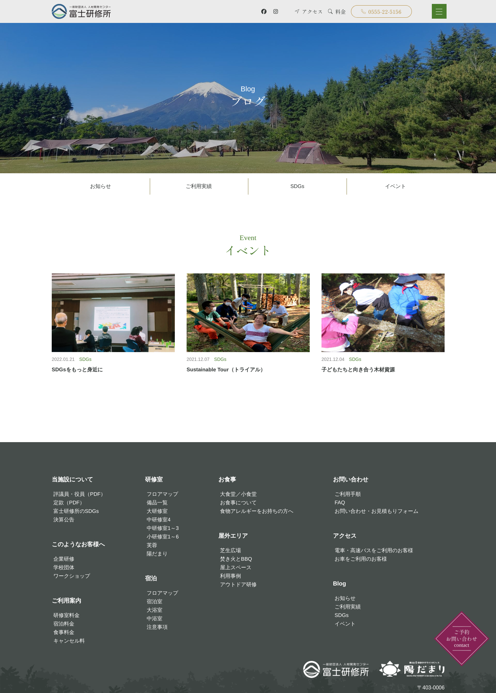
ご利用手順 (347, 494)
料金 (337, 11)
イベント (395, 186)
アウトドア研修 (238, 584)
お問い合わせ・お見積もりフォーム (376, 511)
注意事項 (157, 627)
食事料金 (63, 632)
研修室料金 (66, 615)
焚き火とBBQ (236, 559)
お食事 (227, 479)
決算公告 (63, 519)
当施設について (72, 479)
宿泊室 (154, 601)
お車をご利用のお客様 (360, 559)
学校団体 (63, 567)
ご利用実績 (199, 186)
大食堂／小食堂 (238, 494)
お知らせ (100, 186)
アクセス (309, 11)
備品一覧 (157, 502)
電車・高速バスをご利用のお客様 (373, 550)
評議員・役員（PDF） (79, 494)
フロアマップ (162, 494)
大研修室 (157, 511)
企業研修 (63, 559)
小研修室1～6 (163, 536)
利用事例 (230, 576)
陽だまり (157, 553)
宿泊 (151, 578)
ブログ (248, 94)
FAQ (339, 502)
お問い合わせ (350, 479)
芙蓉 (152, 545)
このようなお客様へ (77, 544)
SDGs (297, 186)
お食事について (238, 502)
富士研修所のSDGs (76, 511)
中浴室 (154, 618)
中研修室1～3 (163, 528)
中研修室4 (159, 519)
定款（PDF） (68, 502)
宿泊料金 (63, 624)
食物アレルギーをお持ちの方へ (256, 511)
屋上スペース (235, 567)
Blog (339, 583)
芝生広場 (230, 550)
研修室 (154, 479)
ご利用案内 (66, 600)
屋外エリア (233, 536)
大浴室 (154, 610)
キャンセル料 (68, 641)
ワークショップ (71, 576)
